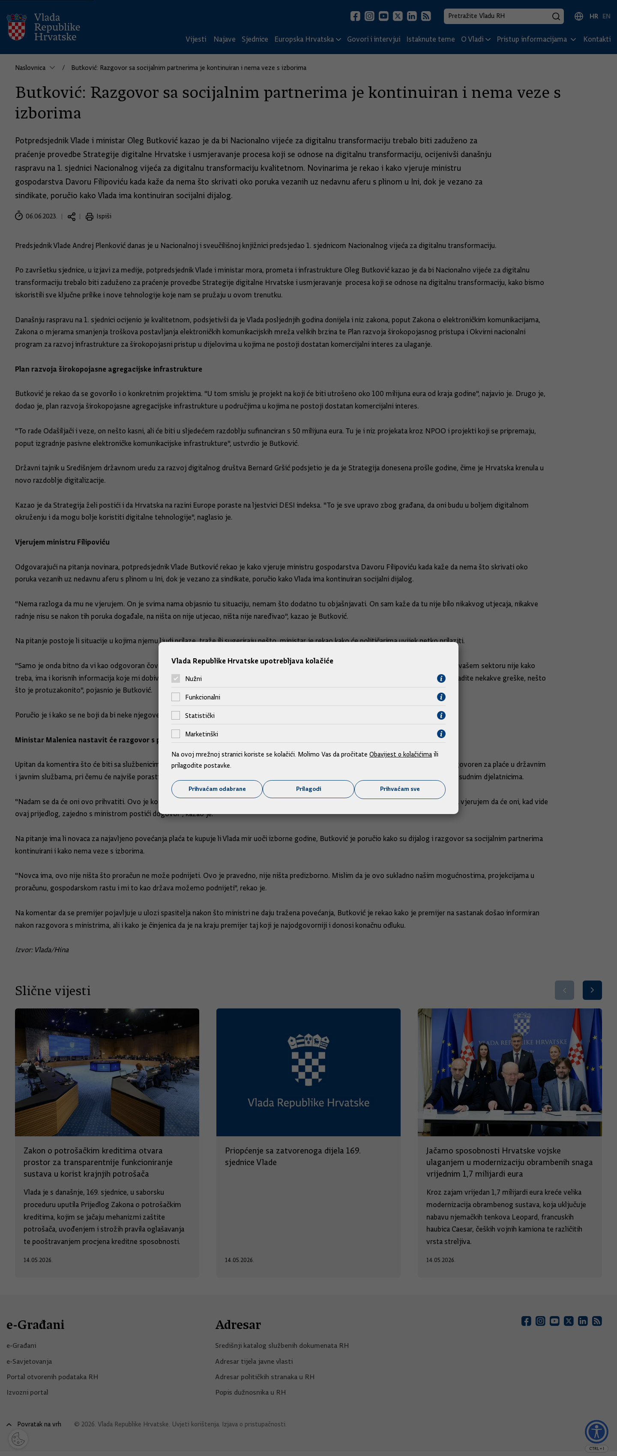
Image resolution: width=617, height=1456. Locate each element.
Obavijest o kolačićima (401, 754)
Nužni (193, 678)
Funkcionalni (202, 697)
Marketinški (201, 734)
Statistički (200, 715)
